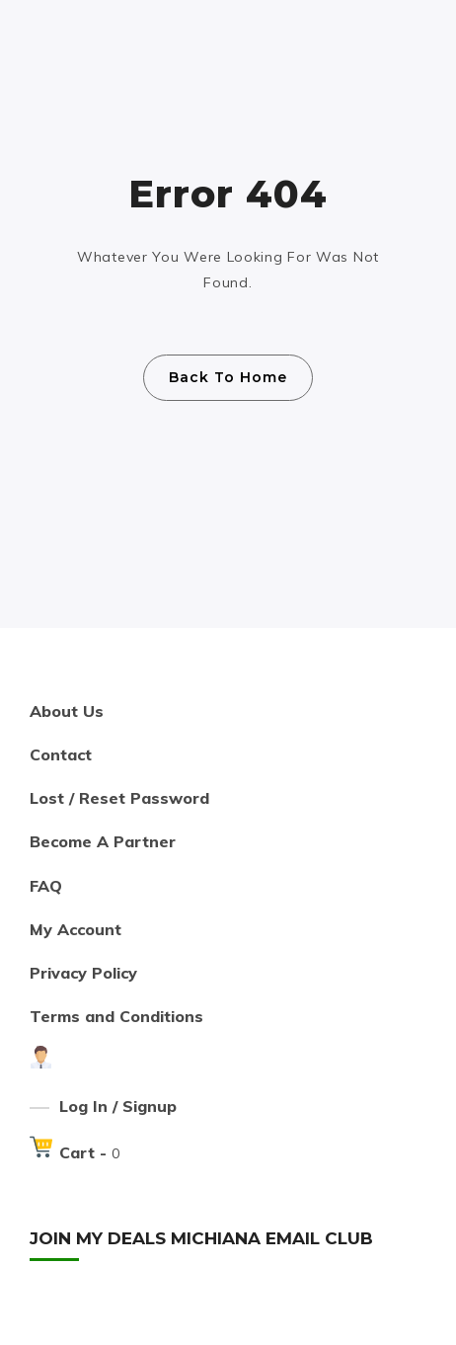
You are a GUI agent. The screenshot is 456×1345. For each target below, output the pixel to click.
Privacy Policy (83, 973)
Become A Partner (103, 841)
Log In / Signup (118, 1106)
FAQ (46, 886)
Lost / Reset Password (119, 798)
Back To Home (228, 377)
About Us (67, 711)
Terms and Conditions (116, 1016)
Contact (61, 754)
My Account (75, 929)
